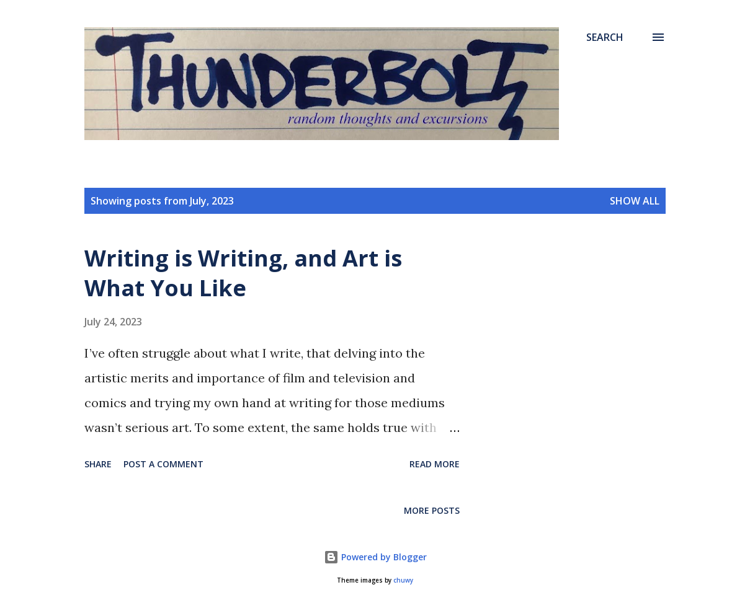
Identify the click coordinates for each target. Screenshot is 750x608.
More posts (432, 510)
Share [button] (98, 464)
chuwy (403, 580)
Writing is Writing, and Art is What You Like (243, 273)
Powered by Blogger (375, 557)
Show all (634, 201)
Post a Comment (163, 464)
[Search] (604, 37)
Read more (434, 464)
